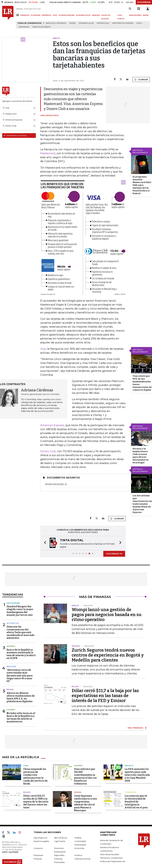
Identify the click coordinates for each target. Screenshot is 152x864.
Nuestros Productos (109, 847)
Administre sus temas (15, 135)
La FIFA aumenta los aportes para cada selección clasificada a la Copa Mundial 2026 (137, 775)
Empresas (38, 855)
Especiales (59, 855)
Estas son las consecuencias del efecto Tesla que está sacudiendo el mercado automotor (20, 632)
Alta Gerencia (60, 838)
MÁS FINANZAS (135, 728)
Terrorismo (23, 27)
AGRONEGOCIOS (83, 15)
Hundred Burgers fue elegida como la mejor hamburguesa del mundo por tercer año (20, 610)
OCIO (55, 15)
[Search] (130, 8)
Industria (11, 666)
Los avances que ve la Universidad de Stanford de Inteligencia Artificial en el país (136, 801)
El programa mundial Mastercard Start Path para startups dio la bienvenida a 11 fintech (142, 185)
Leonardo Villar (86, 23)
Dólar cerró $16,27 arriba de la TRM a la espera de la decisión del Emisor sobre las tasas (35, 801)
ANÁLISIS (96, 15)
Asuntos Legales (41, 841)
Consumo (38, 848)
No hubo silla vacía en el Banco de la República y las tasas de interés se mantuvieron (21, 717)
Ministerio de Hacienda (122, 23)
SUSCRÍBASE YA (114, 553)
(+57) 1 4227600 (10, 852)
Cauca (139, 23)
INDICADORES (135, 15)
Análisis (78, 838)
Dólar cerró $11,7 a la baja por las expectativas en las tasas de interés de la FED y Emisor (105, 695)
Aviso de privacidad (109, 854)
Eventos (78, 855)
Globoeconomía (82, 859)
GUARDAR (141, 79)
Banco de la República (56, 23)
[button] (44, 543)
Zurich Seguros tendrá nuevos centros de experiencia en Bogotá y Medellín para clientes (108, 655)
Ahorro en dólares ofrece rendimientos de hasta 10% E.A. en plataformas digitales (21, 697)
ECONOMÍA (36, 15)
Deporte (129, 766)
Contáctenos (106, 851)
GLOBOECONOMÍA (67, 15)
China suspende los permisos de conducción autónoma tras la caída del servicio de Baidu (35, 776)
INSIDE (145, 15)
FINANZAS (25, 15)
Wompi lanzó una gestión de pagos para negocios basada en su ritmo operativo (106, 614)
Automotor (13, 623)
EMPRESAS (46, 15)
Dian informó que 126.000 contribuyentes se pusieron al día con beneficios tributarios (85, 776)
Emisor (72, 23)
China (25, 766)
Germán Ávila (103, 23)
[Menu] (18, 15)
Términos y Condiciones (111, 858)
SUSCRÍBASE (144, 2)
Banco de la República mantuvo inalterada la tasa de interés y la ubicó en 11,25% (21, 654)
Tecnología (130, 792)
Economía (79, 848)
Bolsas (10, 689)
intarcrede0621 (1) (95, 484)
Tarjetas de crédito (41, 27)
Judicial (77, 792)
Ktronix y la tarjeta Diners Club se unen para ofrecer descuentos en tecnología (141, 455)
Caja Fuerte (59, 841)
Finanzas (38, 859)
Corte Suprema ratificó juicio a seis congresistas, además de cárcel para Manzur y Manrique (85, 803)
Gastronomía (13, 603)
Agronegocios (40, 838)
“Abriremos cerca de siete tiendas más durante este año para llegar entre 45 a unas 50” (20, 676)
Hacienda (11, 646)
